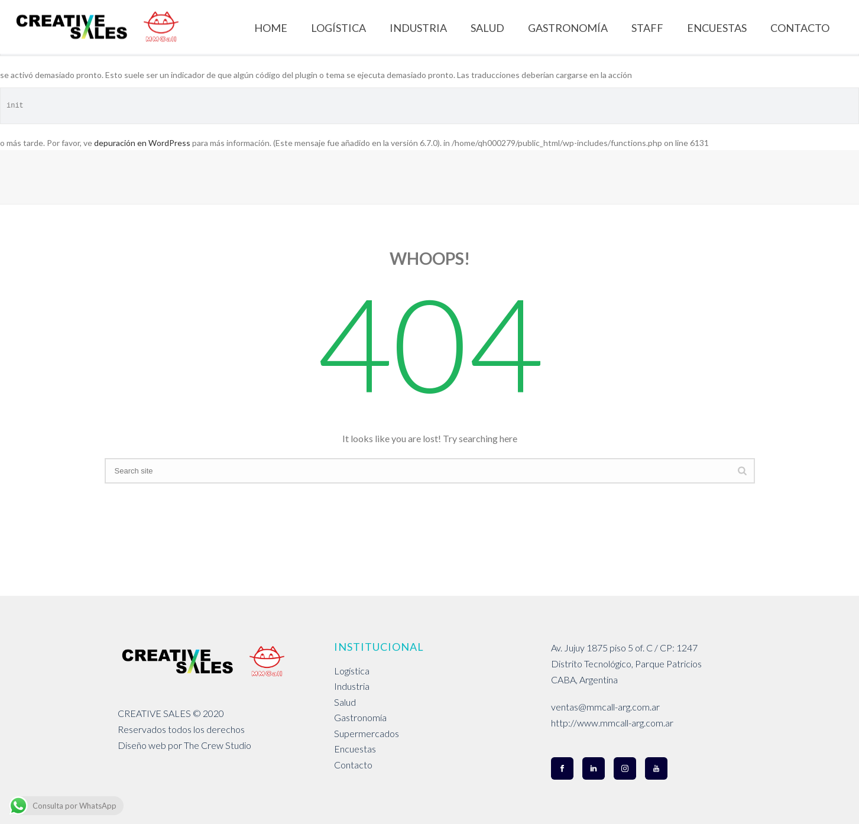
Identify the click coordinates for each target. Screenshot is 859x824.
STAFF (647, 27)
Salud (345, 702)
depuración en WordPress (142, 143)
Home (270, 27)
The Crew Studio (217, 745)
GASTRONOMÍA (568, 27)
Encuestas (355, 748)
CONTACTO (799, 27)
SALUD (487, 27)
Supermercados (366, 733)
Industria (351, 686)
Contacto (353, 764)
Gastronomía (360, 717)
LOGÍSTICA (338, 27)
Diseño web (142, 745)
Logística (351, 670)
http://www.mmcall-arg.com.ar (612, 722)
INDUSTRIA (418, 27)
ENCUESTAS (717, 27)
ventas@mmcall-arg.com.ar (605, 706)
